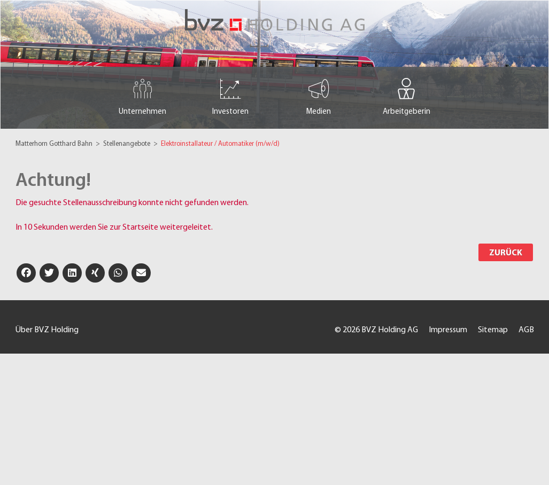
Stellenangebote (127, 143)
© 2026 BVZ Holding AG (376, 330)
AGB (526, 330)
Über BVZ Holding (47, 330)
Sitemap (493, 330)
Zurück (505, 253)
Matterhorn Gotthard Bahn (55, 143)
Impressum (448, 330)
